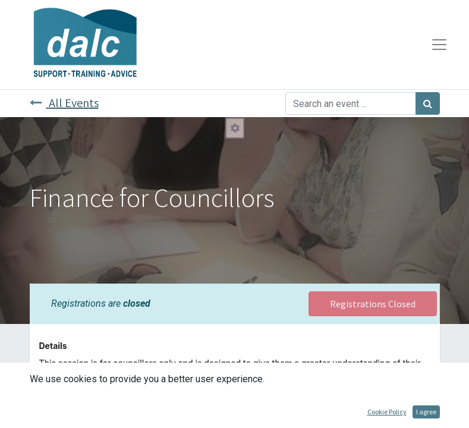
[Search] (428, 103)
